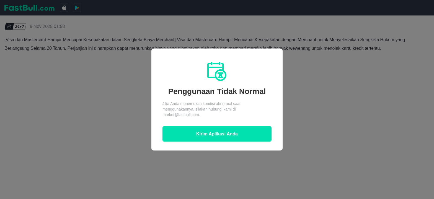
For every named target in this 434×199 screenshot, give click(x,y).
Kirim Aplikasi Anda (217, 134)
